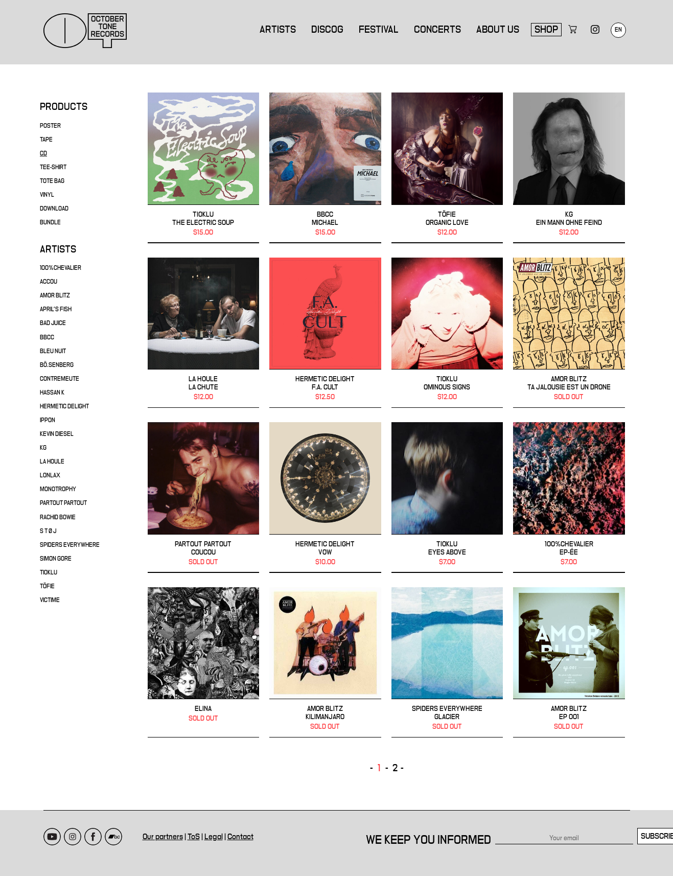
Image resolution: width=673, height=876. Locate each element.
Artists (278, 30)
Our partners (163, 837)
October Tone (85, 30)
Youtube (52, 836)
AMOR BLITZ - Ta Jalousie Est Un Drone (569, 333)
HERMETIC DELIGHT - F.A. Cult (325, 333)
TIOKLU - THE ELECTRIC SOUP (204, 168)
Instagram (72, 836)
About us (497, 30)
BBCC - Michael (325, 168)
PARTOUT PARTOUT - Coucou (204, 497)
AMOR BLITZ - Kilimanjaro (325, 662)
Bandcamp (113, 836)
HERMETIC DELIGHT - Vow (325, 497)
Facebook (93, 836)
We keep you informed (428, 840)
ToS (194, 837)
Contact (240, 837)
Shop (546, 30)
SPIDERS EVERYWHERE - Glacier (447, 662)
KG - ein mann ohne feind (569, 168)
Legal (213, 837)
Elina (204, 662)
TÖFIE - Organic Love (447, 168)
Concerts (437, 30)
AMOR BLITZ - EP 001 (569, 662)
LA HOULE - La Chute (204, 333)
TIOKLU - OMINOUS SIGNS (447, 333)
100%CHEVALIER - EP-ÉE (569, 497)
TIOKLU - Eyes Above (447, 497)
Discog (327, 30)
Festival (379, 30)
